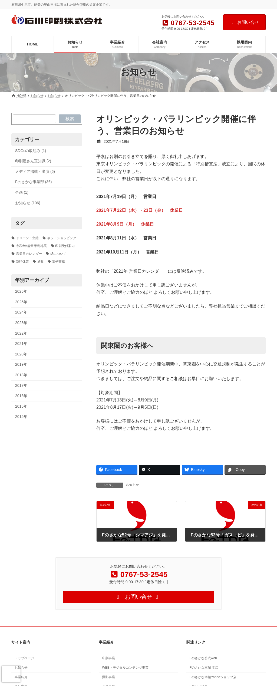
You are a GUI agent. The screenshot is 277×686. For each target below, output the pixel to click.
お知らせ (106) (27, 202)
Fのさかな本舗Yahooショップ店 (213, 677)
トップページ (24, 658)
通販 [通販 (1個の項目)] (40, 261)
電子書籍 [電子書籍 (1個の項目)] (58, 261)
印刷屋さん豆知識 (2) (33, 161)
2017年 (21, 385)
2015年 (21, 406)
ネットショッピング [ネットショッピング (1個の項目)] (61, 238)
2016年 (21, 396)
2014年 (21, 416)
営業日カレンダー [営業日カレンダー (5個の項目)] (29, 253)
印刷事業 (108, 658)
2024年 (21, 312)
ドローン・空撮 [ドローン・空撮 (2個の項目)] (27, 238)
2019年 (21, 364)
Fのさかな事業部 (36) (33, 182)
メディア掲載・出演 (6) (35, 171)
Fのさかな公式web (203, 658)
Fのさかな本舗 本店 (204, 667)
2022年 (21, 333)
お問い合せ (244, 22)
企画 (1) (21, 192)
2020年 (21, 354)
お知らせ (132, 485)
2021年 (21, 343)
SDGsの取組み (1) (30, 150)
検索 (69, 118)
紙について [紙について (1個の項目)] (58, 253)
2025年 (21, 301)
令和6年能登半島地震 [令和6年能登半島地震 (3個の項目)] (31, 246)
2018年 (21, 375)
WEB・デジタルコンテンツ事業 (125, 667)
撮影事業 (108, 677)
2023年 (21, 323)
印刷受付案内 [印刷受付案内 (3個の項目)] (65, 246)
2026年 (21, 291)
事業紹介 (21, 677)
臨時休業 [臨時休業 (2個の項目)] (22, 261)
